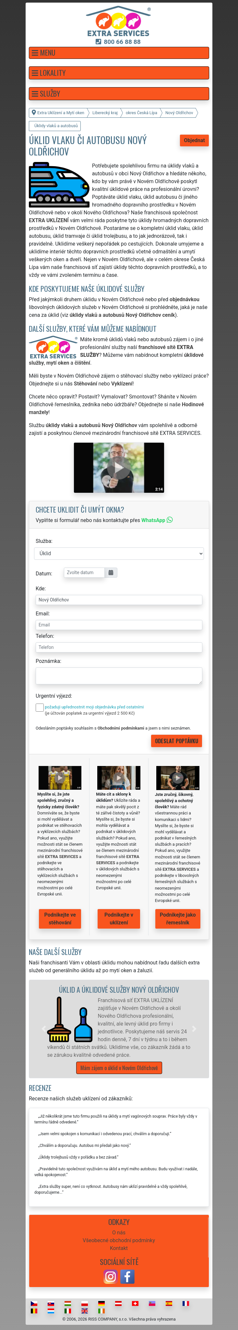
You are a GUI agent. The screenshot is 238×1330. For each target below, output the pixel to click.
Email (42, 614)
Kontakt (119, 1248)
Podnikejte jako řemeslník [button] (178, 919)
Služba (43, 541)
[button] (119, 53)
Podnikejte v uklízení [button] (118, 919)
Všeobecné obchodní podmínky (119, 1240)
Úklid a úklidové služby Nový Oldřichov (119, 989)
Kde (40, 588)
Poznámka (48, 661)
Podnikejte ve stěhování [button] (60, 919)
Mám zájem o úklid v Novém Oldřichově (119, 1068)
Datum (43, 574)
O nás (118, 1232)
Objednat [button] (194, 140)
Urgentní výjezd (53, 696)
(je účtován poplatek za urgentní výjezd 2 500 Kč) (90, 713)
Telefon (44, 636)
